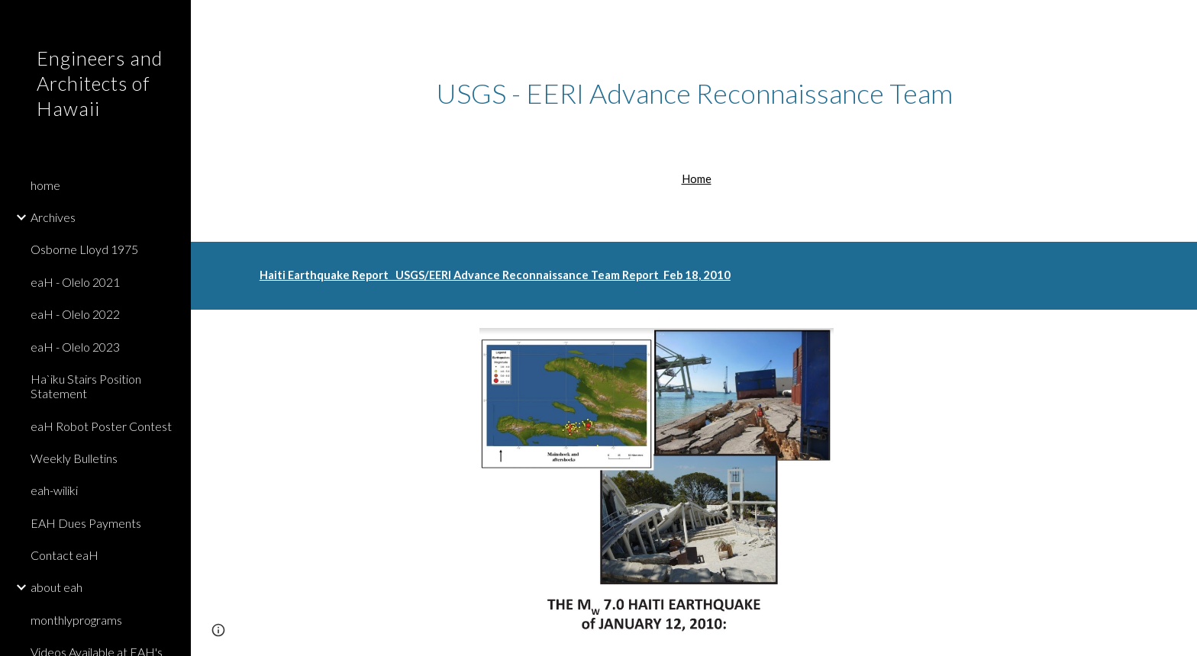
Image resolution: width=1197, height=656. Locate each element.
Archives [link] (53, 217)
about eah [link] (56, 587)
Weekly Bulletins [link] (74, 458)
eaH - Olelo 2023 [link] (75, 346)
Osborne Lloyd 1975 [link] (84, 249)
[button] (1178, 21)
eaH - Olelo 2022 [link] (75, 314)
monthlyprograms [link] (76, 620)
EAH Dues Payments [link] (86, 523)
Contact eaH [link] (64, 555)
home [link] (45, 185)
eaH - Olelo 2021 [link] (75, 282)
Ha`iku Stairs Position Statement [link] (86, 385)
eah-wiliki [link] (54, 490)
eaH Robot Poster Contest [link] (101, 426)
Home (696, 178)
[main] (693, 93)
